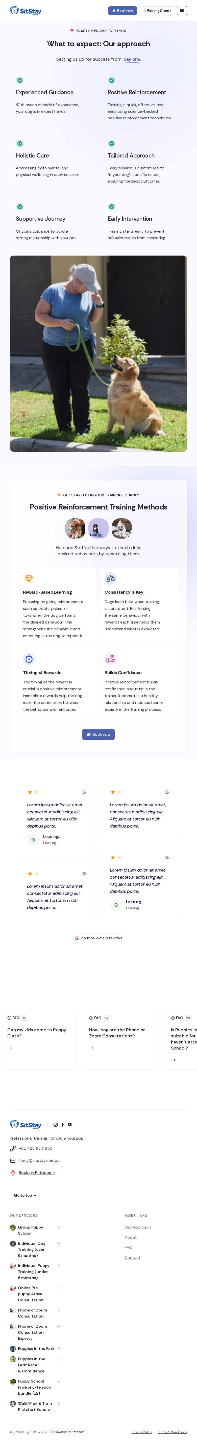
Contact (132, 1257)
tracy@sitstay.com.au (39, 1160)
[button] (182, 10)
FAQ (128, 1247)
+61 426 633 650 (35, 1148)
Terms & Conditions (172, 1432)
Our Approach (138, 1227)
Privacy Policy (142, 1432)
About (131, 1237)
